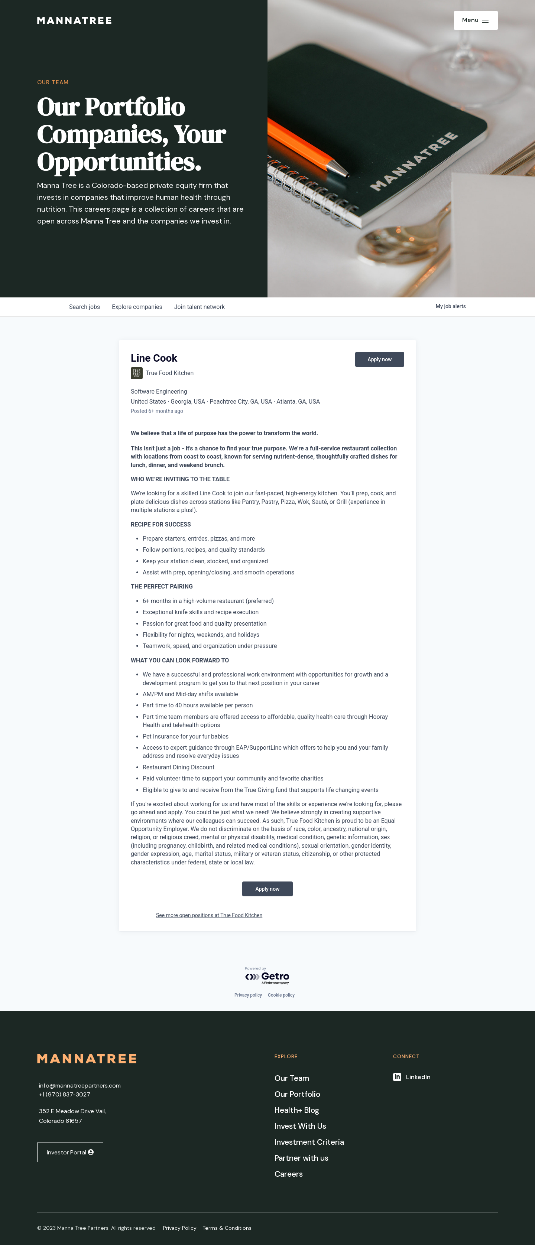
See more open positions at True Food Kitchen (209, 915)
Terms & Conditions (227, 1228)
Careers (289, 1174)
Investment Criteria (309, 1142)
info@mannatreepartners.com (80, 1085)
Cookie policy (281, 995)
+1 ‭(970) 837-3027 (64, 1094)
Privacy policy (248, 995)
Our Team (292, 1078)
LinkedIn (418, 1077)
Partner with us (301, 1158)
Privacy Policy (180, 1228)
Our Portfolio (297, 1094)
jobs (84, 306)
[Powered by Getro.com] (267, 976)
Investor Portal (66, 1152)
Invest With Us (300, 1126)
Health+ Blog (297, 1110)
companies (137, 306)
